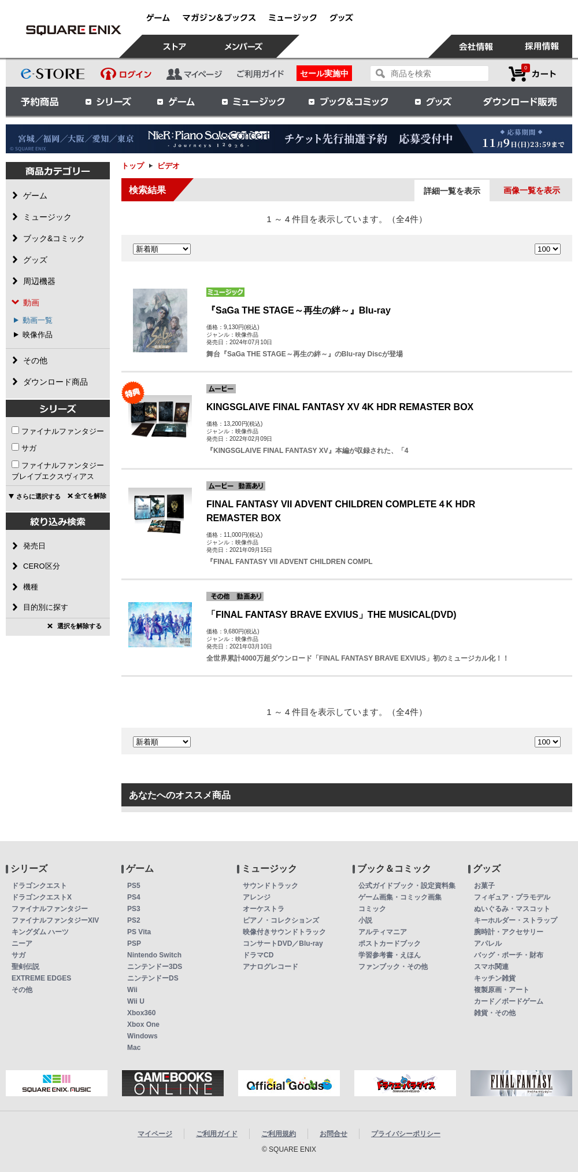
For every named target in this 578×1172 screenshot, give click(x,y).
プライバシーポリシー (405, 1134)
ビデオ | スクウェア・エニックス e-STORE (73, 30)
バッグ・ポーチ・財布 (508, 955)
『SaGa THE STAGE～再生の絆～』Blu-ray (298, 310)
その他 (22, 990)
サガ (28, 448)
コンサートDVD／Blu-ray (283, 943)
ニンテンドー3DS (154, 967)
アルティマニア (382, 932)
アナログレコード (270, 967)
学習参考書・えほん (389, 955)
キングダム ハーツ (40, 932)
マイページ (155, 1134)
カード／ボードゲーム (508, 1001)
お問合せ (333, 1134)
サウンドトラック (270, 886)
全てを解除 (90, 495)
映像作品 (38, 334)
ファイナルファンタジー (62, 431)
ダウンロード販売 (520, 101)
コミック (372, 909)
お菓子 (484, 886)
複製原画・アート (501, 990)
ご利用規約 (278, 1134)
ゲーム (176, 101)
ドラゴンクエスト (39, 886)
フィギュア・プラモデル (512, 897)
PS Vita (139, 932)
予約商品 (40, 101)
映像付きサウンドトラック (284, 932)
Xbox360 (141, 1013)
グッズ (434, 101)
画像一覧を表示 (531, 190)
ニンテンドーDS (153, 978)
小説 (365, 920)
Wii (132, 990)
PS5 (133, 886)
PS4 (133, 897)
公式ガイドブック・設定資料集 (406, 886)
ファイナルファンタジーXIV (55, 920)
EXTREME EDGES (41, 978)
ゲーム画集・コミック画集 (400, 897)
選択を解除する (79, 625)
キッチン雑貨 (495, 978)
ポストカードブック (389, 943)
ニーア (22, 943)
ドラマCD (258, 955)
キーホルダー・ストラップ (515, 920)
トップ (132, 165)
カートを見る (532, 74)
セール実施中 (324, 73)
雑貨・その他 (495, 1013)
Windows (142, 1036)
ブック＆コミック (348, 101)
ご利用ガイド (217, 1134)
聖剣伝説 (25, 967)
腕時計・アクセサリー (508, 932)
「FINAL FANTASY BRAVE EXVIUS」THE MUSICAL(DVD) (331, 615)
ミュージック (253, 101)
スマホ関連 (491, 967)
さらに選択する (38, 496)
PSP (134, 943)
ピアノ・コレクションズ (281, 920)
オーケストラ (263, 909)
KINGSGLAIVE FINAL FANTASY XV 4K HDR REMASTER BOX (339, 407)
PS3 (133, 909)
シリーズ (108, 101)
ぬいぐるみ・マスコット (512, 909)
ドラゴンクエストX (42, 897)
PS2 (133, 920)
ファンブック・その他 (393, 967)
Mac (133, 1048)
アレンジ (257, 897)
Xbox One (143, 1024)
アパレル (488, 943)
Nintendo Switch (154, 955)
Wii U (135, 1001)
